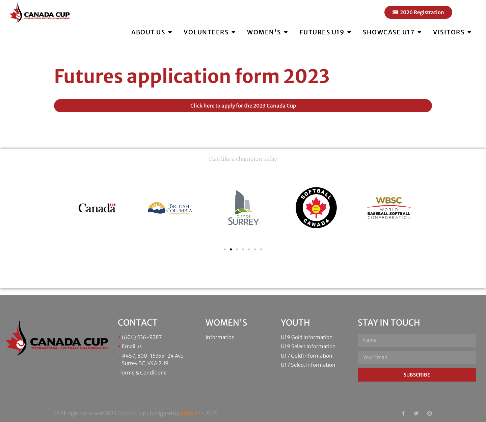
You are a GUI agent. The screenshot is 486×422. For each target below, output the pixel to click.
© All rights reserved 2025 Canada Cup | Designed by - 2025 (136, 413)
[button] (225, 249)
